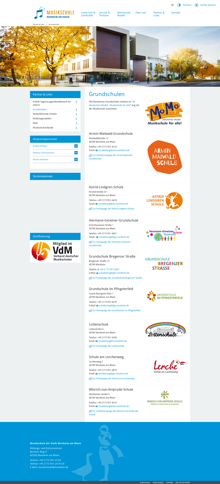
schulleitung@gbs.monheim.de (114, 273)
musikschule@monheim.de (53, 467)
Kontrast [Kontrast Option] (187, 5)
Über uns (140, 12)
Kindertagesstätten (42, 118)
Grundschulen (54, 24)
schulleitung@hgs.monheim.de (114, 237)
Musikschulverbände (43, 127)
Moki (35, 123)
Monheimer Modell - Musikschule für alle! (109, 105)
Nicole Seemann (40, 159)
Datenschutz (158, 482)
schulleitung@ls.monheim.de (112, 341)
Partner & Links (159, 14)
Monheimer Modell (124, 14)
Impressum (145, 482)
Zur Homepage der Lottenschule (108, 346)
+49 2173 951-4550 (109, 269)
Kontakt (176, 12)
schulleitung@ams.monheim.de (114, 150)
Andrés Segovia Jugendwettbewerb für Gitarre (52, 103)
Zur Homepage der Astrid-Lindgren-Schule (113, 208)
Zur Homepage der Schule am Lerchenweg (113, 378)
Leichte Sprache (208, 5)
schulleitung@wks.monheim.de (113, 406)
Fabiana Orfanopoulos (43, 152)
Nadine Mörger (40, 146)
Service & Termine (104, 14)
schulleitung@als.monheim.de (113, 203)
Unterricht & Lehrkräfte (88, 14)
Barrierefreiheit (183, 482)
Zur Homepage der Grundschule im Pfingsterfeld (116, 310)
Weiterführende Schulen (45, 114)
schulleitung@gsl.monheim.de (113, 373)
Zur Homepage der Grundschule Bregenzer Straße (117, 278)
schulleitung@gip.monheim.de (114, 305)
